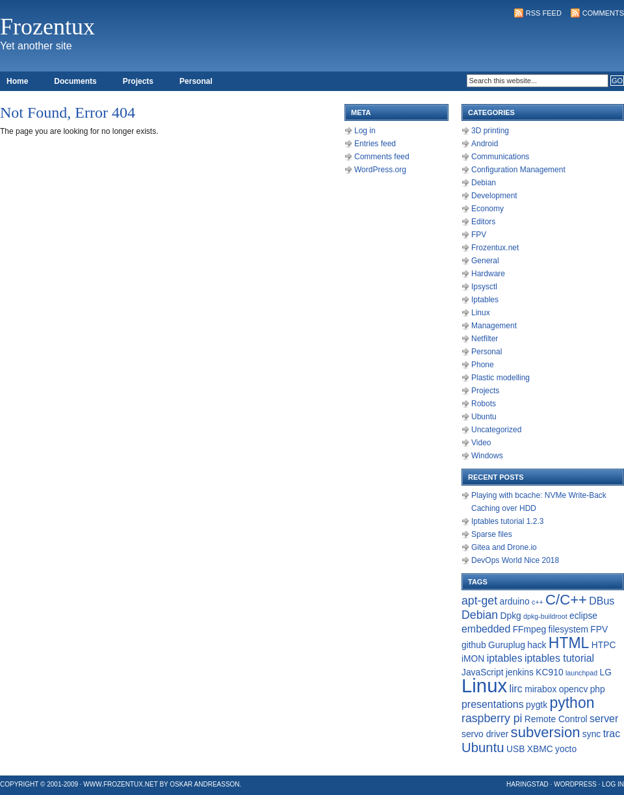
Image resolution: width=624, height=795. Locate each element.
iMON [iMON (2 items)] (473, 658)
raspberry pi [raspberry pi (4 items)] (492, 718)
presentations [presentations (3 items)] (493, 704)
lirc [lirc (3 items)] (515, 688)
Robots (483, 403)
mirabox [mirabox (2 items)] (540, 689)
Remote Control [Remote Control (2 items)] (556, 719)
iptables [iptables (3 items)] (505, 658)
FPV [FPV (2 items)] (599, 629)
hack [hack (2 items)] (536, 645)
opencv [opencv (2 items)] (573, 689)
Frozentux (47, 27)
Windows (487, 455)
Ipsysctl (484, 286)
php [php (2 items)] (597, 689)
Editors (483, 221)
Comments (603, 13)
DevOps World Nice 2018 (515, 560)
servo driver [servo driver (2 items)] (485, 734)
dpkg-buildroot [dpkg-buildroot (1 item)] (545, 616)
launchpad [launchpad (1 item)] (581, 673)
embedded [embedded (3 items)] (486, 628)
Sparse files (491, 534)
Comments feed (382, 156)
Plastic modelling (500, 377)
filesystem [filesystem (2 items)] (568, 629)
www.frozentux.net (120, 784)
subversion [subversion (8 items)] (545, 732)
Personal (196, 81)
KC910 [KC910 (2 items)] (549, 672)
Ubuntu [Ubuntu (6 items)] (483, 747)
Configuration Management (518, 169)
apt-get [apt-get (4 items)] (479, 600)
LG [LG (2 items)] (605, 672)
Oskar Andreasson (204, 784)
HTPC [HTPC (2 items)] (604, 645)
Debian (483, 182)
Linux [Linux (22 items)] (484, 685)
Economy (487, 208)
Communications (500, 156)
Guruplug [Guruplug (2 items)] (506, 645)
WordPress (575, 784)
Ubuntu (484, 416)
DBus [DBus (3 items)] (601, 600)
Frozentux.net (495, 247)
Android (484, 143)
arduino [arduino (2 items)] (514, 601)
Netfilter (484, 338)
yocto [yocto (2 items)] (566, 749)
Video (481, 442)
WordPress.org (380, 169)
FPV (478, 234)
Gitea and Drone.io (504, 547)
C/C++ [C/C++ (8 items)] (566, 600)
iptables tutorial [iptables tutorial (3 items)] (559, 658)
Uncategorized (496, 429)
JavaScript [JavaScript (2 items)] (483, 672)
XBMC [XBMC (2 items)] (540, 749)
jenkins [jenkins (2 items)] (520, 672)
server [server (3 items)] (604, 718)
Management (494, 325)
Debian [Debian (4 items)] (480, 614)
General (485, 260)
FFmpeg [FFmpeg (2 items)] (529, 629)
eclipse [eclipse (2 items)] (583, 615)
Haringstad (527, 784)
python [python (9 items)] (571, 702)
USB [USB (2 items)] (515, 749)
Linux (480, 312)
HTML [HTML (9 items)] (569, 642)
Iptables (485, 299)
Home (17, 81)
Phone (482, 364)
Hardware (488, 273)
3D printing (490, 130)
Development (494, 195)
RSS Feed (544, 13)
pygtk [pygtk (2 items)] (536, 704)
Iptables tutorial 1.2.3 (507, 521)
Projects (138, 81)
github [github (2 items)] (474, 645)
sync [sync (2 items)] (591, 734)
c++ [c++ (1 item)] (537, 602)
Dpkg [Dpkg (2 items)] (510, 615)
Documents (75, 81)
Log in (365, 130)
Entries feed (375, 143)
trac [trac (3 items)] (612, 733)
